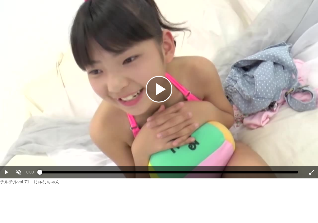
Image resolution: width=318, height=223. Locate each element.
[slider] (169, 173)
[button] (18, 172)
